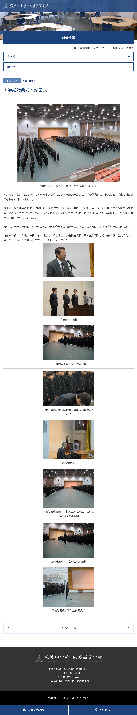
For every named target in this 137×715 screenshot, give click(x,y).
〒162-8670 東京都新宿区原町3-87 (68, 668)
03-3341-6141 (72, 673)
